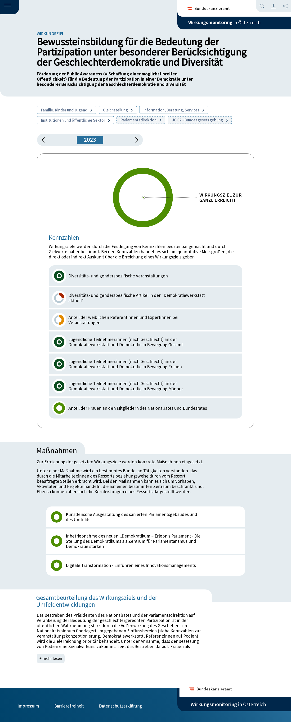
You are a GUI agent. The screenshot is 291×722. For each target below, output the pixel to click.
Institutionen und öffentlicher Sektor (75, 120)
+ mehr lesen (51, 658)
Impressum (28, 705)
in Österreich (228, 23)
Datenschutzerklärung (120, 705)
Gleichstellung (118, 110)
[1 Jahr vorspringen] (135, 139)
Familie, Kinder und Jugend (66, 110)
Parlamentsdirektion (141, 120)
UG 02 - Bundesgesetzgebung (200, 120)
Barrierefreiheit (69, 705)
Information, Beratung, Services (173, 110)
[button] (9, 7)
